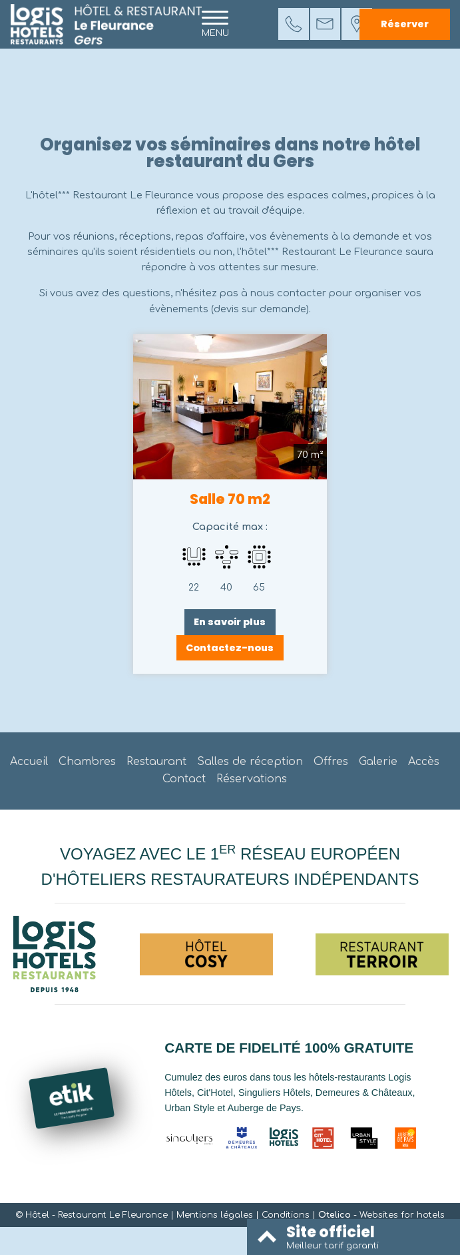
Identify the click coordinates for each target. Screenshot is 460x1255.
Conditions (286, 1215)
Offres (331, 762)
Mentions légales (214, 1215)
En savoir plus (230, 621)
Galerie (378, 762)
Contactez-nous (230, 647)
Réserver (405, 24)
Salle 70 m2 (230, 499)
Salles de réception (250, 762)
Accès (423, 762)
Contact (184, 779)
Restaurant (156, 762)
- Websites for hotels (381, 1215)
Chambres (87, 762)
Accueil (29, 762)
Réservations (251, 779)
